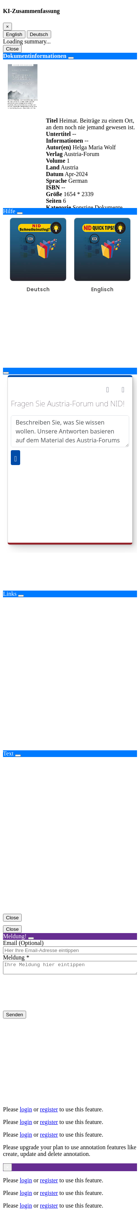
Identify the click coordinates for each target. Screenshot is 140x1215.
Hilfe (9, 211)
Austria (69, 167)
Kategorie (58, 207)
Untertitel (58, 134)
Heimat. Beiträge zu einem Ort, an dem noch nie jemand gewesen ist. (90, 123)
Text (8, 753)
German (78, 181)
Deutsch (39, 34)
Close (12, 49)
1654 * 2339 (78, 194)
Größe (54, 194)
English (14, 34)
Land (52, 167)
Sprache (56, 181)
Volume (55, 160)
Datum (54, 174)
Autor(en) (58, 147)
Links (9, 594)
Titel (52, 120)
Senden (14, 1017)
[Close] (7, 26)
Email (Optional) (23, 943)
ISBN (53, 187)
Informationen (64, 140)
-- (74, 134)
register (49, 1109)
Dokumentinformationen (34, 56)
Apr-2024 (76, 174)
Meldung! (15, 936)
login (26, 1109)
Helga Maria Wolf (94, 147)
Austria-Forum (81, 154)
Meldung (14, 957)
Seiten (54, 201)
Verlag (54, 154)
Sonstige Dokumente (97, 207)
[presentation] (59, 998)
